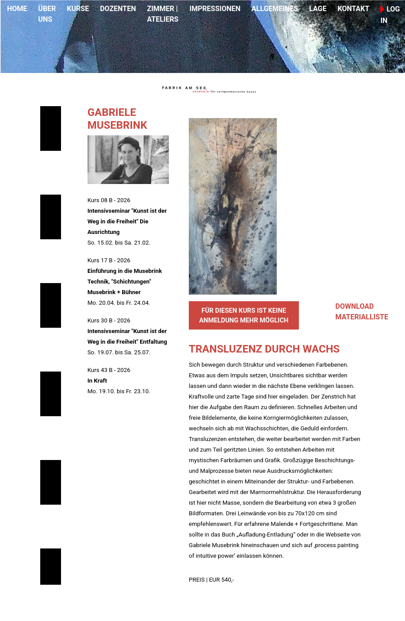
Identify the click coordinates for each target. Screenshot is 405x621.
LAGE (317, 8)
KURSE (78, 8)
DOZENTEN (118, 8)
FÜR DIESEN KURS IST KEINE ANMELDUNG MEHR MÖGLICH (243, 315)
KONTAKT (353, 8)
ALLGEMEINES (275, 8)
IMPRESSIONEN (215, 8)
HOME (17, 8)
